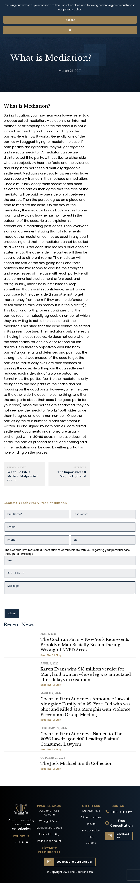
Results (91, 824)
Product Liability (49, 834)
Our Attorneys (91, 811)
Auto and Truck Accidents (49, 812)
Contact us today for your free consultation (21, 824)
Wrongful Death (49, 821)
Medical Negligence (49, 828)
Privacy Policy (91, 830)
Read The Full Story (50, 655)
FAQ (91, 837)
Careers (91, 843)
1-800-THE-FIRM (121, 812)
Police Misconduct (49, 841)
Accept (70, 19)
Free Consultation (121, 823)
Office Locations (90, 817)
